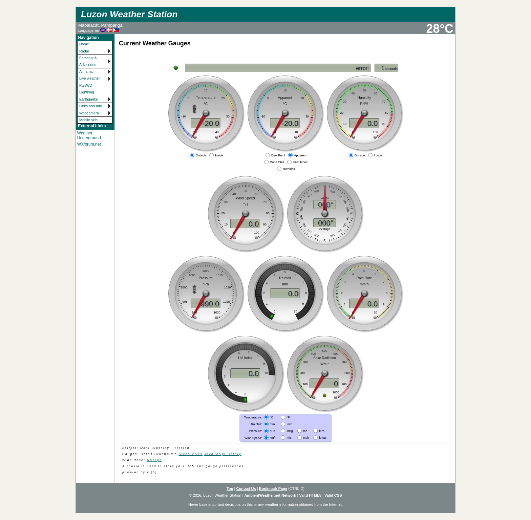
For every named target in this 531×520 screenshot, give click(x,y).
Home (84, 44)
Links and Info (90, 106)
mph (306, 437)
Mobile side (88, 120)
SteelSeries (191, 454)
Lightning (86, 92)
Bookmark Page (273, 488)
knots (322, 437)
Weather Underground (89, 135)
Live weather (89, 78)
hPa (272, 431)
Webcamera (89, 113)
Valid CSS (333, 495)
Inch (289, 424)
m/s (289, 437)
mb (305, 431)
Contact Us (246, 488)
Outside (201, 155)
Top (230, 488)
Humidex (289, 169)
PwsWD (85, 85)
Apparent (300, 155)
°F (288, 417)
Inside (219, 155)
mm (272, 424)
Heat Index (300, 162)
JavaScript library (222, 454)
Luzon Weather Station (129, 14)
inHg (289, 431)
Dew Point (278, 155)
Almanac (86, 71)
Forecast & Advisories (88, 61)
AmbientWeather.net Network (270, 495)
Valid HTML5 (310, 495)
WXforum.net (89, 144)
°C (271, 417)
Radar (84, 51)
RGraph (154, 460)
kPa (321, 431)
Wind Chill (277, 162)
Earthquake (88, 99)
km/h (273, 437)
